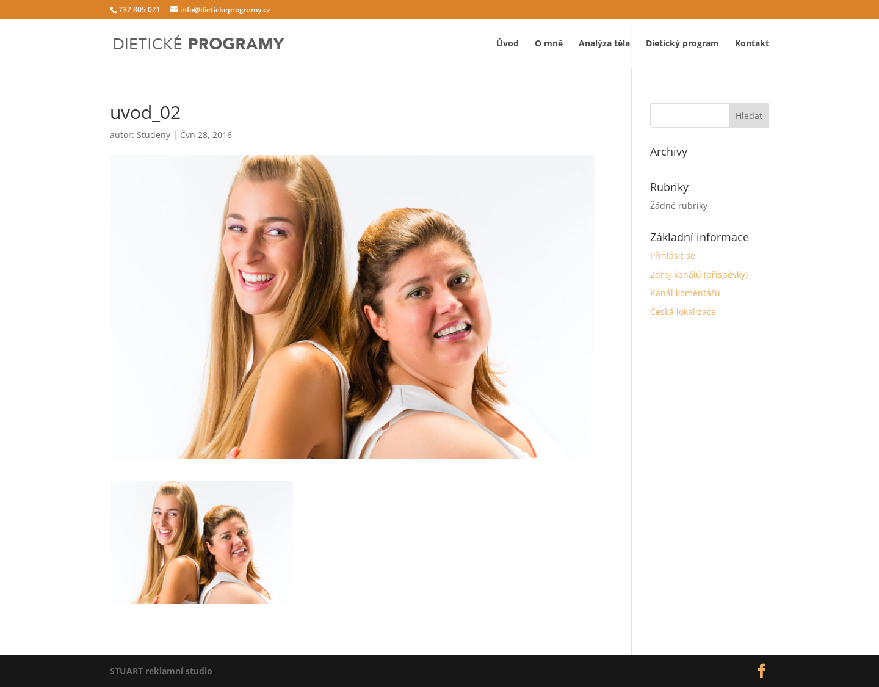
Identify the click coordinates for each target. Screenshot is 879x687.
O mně (549, 43)
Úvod (507, 43)
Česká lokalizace (683, 312)
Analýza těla (604, 43)
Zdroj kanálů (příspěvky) (699, 274)
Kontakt (752, 43)
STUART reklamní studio (161, 671)
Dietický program (682, 43)
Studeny (153, 134)
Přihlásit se (672, 255)
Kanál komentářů (685, 293)
